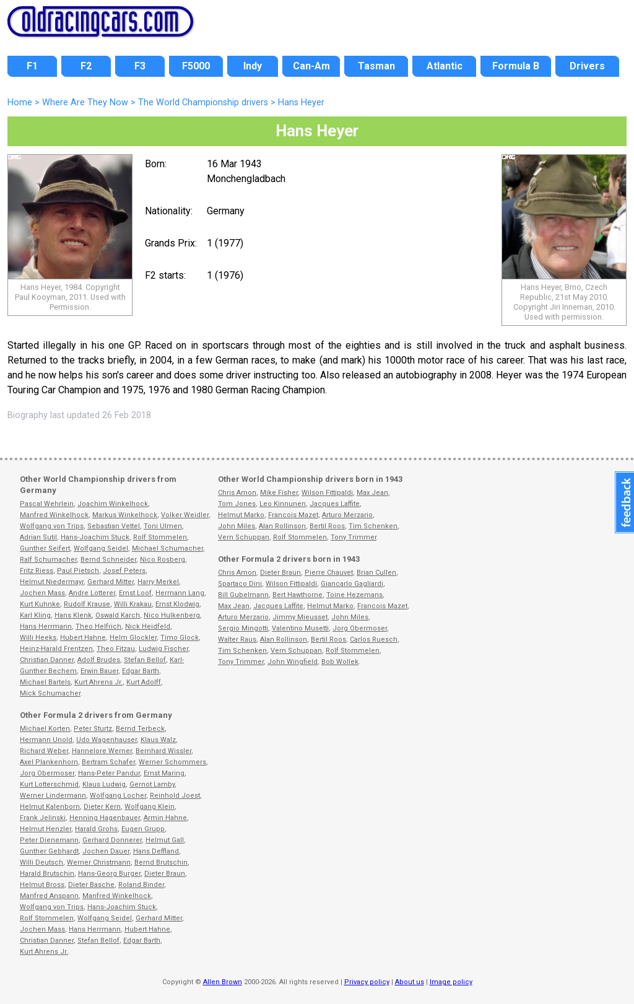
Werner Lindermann (53, 796)
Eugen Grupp (143, 829)
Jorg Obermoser (47, 773)
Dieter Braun (164, 874)
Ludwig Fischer (163, 649)
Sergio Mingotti (243, 628)
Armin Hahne (165, 818)
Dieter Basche (91, 885)
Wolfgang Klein (149, 807)
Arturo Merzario (347, 515)
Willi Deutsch (41, 862)
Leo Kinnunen (282, 504)
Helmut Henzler (45, 829)
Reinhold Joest (175, 796)
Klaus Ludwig (104, 784)
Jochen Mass (42, 593)
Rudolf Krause (87, 604)
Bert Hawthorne (297, 595)
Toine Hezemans (354, 595)
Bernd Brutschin (161, 862)
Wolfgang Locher (118, 796)
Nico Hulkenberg (172, 615)
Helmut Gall (164, 840)
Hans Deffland (156, 851)
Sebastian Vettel (113, 526)
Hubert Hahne (83, 638)
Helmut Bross (42, 885)
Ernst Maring (164, 773)
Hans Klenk (73, 615)
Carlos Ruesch (373, 639)
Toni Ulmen (163, 526)
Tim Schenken (373, 526)
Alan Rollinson (282, 526)
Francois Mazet (293, 515)
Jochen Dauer (105, 851)
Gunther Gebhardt (49, 851)
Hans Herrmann (46, 626)
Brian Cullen (376, 573)
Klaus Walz (158, 740)
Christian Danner (47, 660)
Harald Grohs (96, 829)
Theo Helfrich (98, 626)
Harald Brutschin (47, 874)
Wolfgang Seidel (101, 548)
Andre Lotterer (92, 593)
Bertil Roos (327, 526)
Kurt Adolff (143, 682)
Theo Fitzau (116, 649)
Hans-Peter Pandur (109, 773)
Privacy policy (366, 982)
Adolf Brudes (98, 660)
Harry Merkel (158, 582)
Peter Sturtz (93, 729)
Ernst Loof (135, 593)
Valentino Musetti (300, 628)
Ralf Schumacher (48, 560)
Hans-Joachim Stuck (95, 537)
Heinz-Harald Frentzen (56, 649)
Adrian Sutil (38, 537)
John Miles (236, 526)
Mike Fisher (279, 493)
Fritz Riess (36, 571)
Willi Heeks (38, 638)
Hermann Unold (46, 740)
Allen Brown (222, 982)
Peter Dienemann (49, 840)
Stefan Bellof (145, 660)
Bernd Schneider (108, 560)
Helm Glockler (133, 638)
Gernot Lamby (152, 784)
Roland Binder (141, 885)
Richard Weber (44, 751)
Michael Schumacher (167, 548)
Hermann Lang (179, 593)
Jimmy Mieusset (300, 617)
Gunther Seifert (45, 548)
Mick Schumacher (50, 693)
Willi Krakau (133, 604)
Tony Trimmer (353, 537)
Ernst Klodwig (177, 604)
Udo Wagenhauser (106, 740)
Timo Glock (179, 638)
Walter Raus (237, 639)
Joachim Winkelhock (112, 504)
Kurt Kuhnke (40, 604)
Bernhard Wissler (163, 751)
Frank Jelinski (43, 818)
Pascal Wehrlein (47, 504)
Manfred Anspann (49, 896)
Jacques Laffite (335, 504)
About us (409, 982)
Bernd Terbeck (140, 729)
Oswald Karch (117, 615)
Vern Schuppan (243, 537)
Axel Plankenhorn (49, 762)
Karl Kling (35, 615)
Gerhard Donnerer (112, 840)
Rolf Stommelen (160, 537)
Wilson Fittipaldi (327, 493)
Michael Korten (45, 729)
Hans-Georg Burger (109, 874)
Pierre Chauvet (329, 573)
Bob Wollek (339, 662)
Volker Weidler (185, 515)
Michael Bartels (45, 682)
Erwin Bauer (99, 671)
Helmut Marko (241, 515)
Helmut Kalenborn (50, 807)
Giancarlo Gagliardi (352, 584)
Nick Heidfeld (147, 626)
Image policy (451, 982)
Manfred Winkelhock (54, 515)
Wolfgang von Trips (52, 526)
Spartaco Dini (240, 584)
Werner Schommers (172, 762)
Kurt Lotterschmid (49, 784)
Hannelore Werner (102, 751)
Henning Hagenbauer (104, 818)
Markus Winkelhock (124, 515)
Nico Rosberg (162, 560)
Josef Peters (124, 571)
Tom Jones (237, 504)
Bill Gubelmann (243, 595)
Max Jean (372, 493)
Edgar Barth (140, 671)
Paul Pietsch (78, 571)
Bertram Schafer (108, 762)
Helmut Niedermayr (52, 582)
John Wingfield (292, 662)
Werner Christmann (99, 862)
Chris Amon (237, 493)
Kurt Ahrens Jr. (98, 682)
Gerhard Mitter (110, 582)
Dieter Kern (102, 807)
